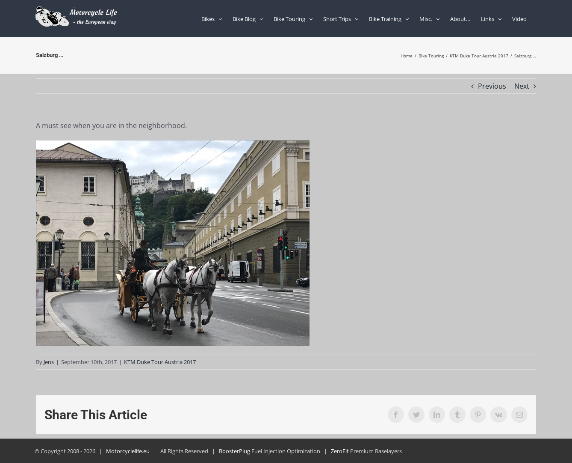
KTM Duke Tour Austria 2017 (160, 362)
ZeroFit (340, 451)
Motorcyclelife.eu (128, 451)
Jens (49, 362)
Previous (492, 86)
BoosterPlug (234, 451)
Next (521, 86)
